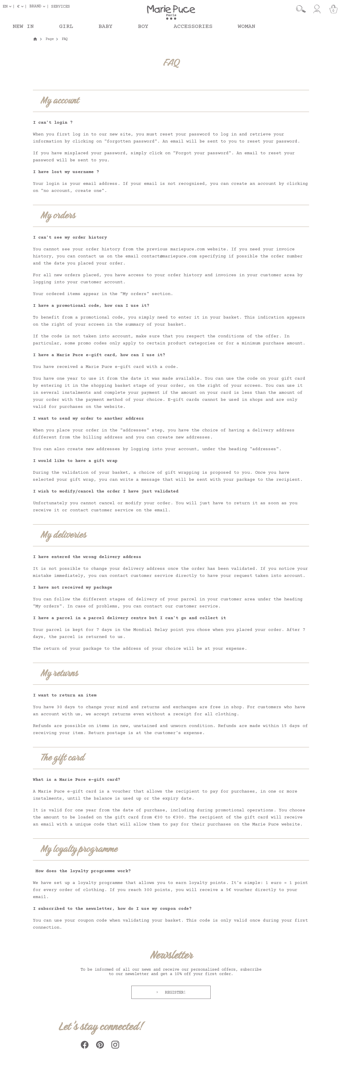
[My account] (317, 9)
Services (60, 6)
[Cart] (333, 9)
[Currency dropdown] (21, 6)
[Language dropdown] (8, 6)
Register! (174, 992)
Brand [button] (35, 6)
